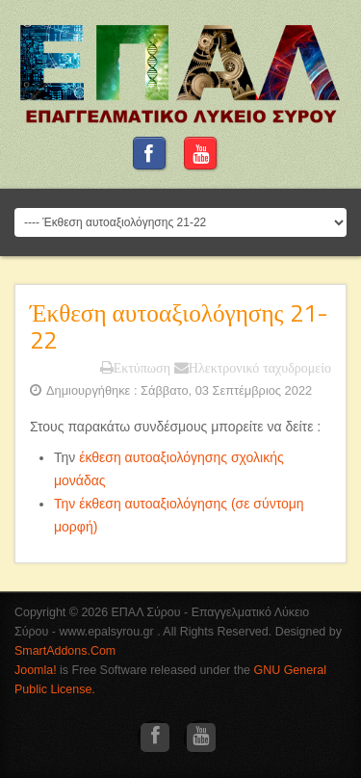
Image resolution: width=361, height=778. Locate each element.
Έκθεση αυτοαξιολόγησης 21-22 (179, 326)
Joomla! (35, 670)
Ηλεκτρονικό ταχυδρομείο (252, 368)
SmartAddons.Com (65, 651)
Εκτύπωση (135, 368)
